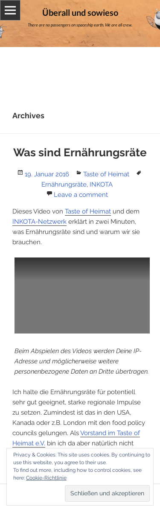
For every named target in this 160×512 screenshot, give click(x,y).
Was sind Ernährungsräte (80, 152)
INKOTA (101, 184)
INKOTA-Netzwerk (39, 221)
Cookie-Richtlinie (46, 478)
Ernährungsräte (64, 184)
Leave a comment (81, 195)
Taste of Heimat (106, 174)
